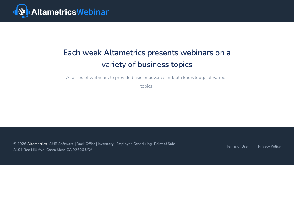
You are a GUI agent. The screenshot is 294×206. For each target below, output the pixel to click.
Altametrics (37, 143)
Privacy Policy (269, 146)
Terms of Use (237, 146)
